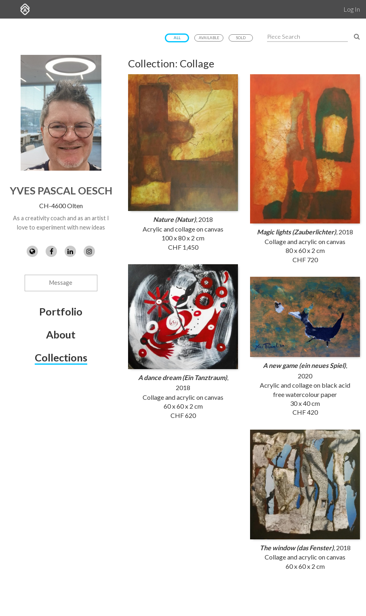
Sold (241, 37)
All (177, 37)
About (61, 334)
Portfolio (60, 311)
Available (209, 37)
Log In (351, 9)
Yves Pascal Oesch (61, 190)
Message (60, 282)
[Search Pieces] (357, 36)
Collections (61, 357)
